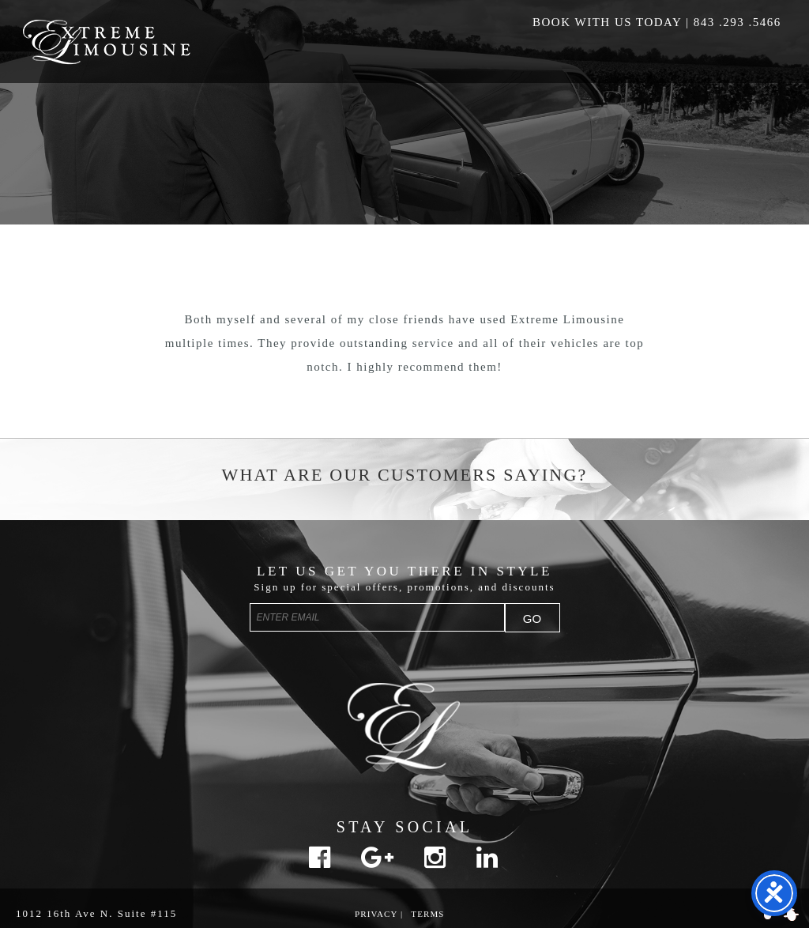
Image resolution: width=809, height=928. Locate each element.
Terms (427, 914)
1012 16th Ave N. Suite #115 (96, 913)
